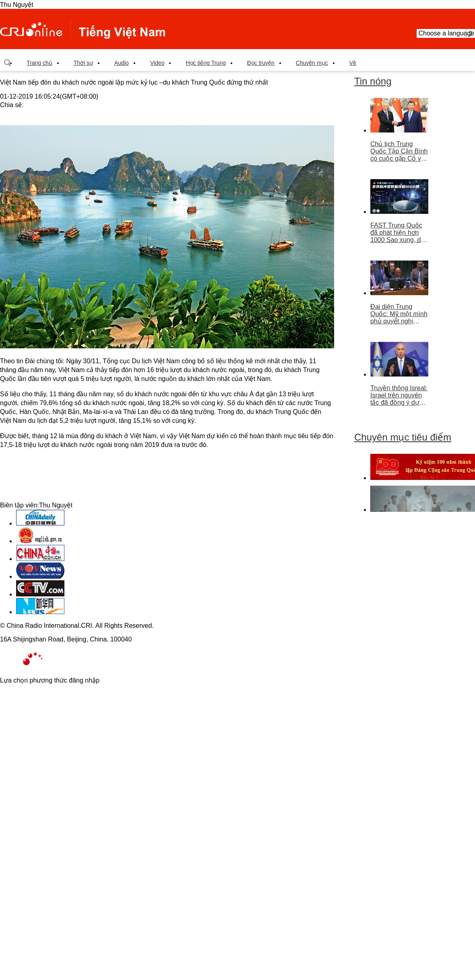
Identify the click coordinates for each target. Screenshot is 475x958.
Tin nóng (373, 81)
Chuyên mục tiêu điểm (402, 437)
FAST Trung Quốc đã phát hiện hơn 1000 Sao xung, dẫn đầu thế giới (399, 233)
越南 (82, 29)
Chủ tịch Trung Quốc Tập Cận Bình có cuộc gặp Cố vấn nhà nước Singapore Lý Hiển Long (399, 151)
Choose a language (446, 33)
